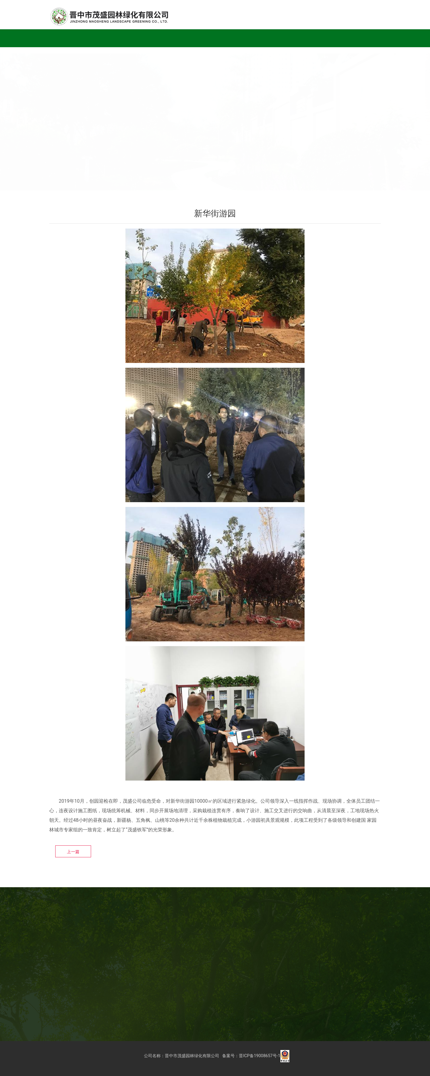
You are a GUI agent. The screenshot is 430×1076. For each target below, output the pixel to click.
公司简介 (88, 38)
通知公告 (256, 38)
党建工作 (189, 38)
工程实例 (122, 38)
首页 (60, 38)
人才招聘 (289, 38)
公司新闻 (222, 38)
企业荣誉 (155, 38)
